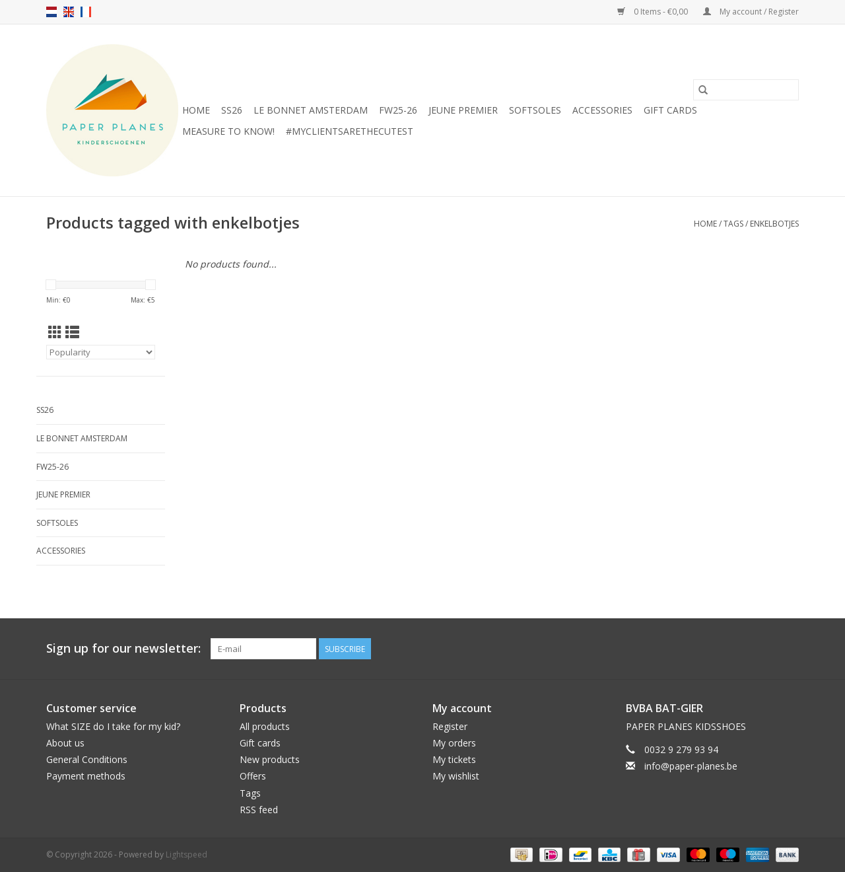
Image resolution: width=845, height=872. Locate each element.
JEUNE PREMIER (463, 110)
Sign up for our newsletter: (123, 648)
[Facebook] (764, 648)
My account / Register (751, 11)
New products (270, 759)
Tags (733, 223)
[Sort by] (100, 352)
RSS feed (259, 809)
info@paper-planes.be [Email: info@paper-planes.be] (690, 766)
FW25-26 (398, 110)
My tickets (454, 759)
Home (196, 110)
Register (449, 726)
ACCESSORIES (602, 110)
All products (265, 726)
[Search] (746, 89)
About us (65, 743)
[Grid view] (55, 332)
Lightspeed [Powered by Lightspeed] (186, 854)
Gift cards (670, 110)
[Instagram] (788, 648)
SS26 (231, 110)
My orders (454, 743)
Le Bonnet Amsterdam (311, 110)
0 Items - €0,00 (653, 11)
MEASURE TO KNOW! (228, 131)
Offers (253, 776)
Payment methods (85, 776)
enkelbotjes (774, 223)
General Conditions (86, 759)
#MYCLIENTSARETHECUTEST (349, 131)
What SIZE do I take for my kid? (113, 726)
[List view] (72, 332)
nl (51, 12)
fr (86, 12)
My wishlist (455, 776)
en (68, 12)
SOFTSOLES (535, 110)
